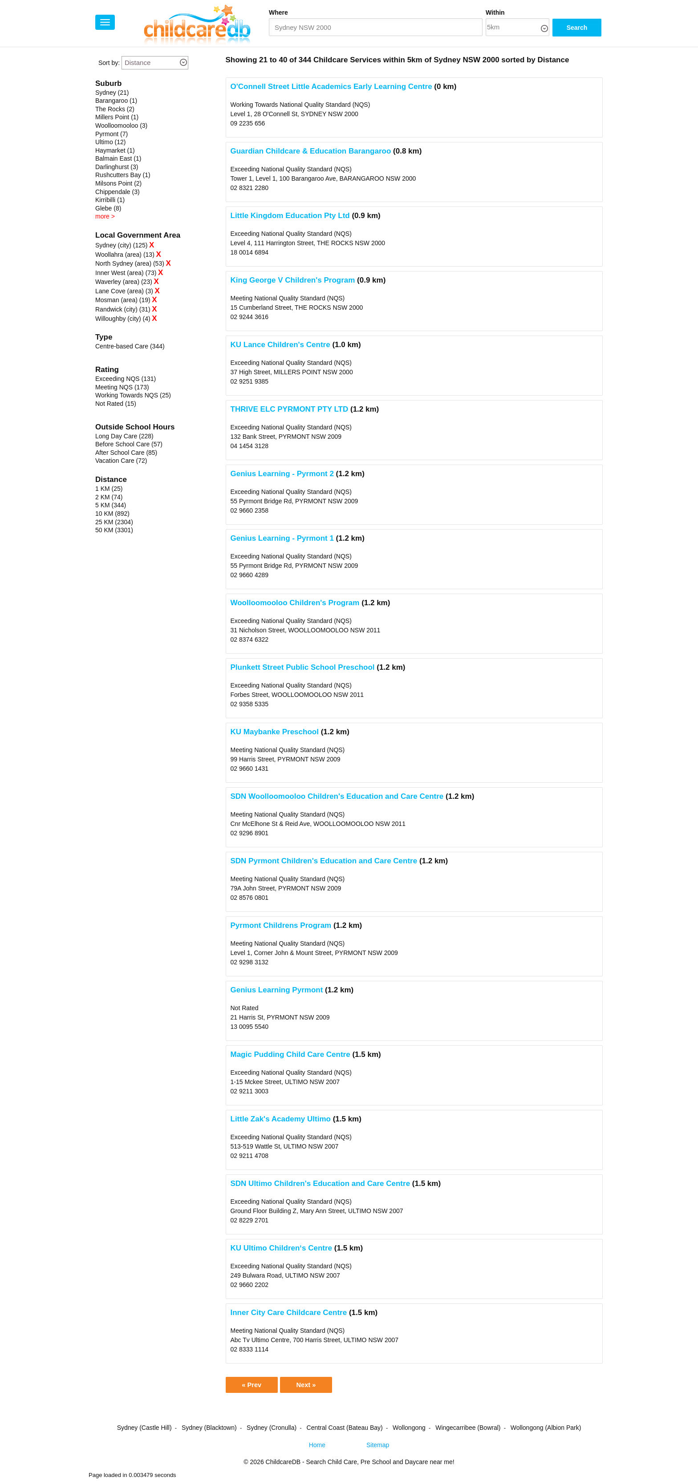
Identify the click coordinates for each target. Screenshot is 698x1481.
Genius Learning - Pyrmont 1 (282, 538)
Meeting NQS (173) (122, 387)
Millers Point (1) (116, 117)
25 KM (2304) (114, 522)
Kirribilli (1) (110, 199)
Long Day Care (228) (124, 436)
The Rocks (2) (114, 109)
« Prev (254, 1385)
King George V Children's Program (293, 280)
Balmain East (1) (118, 158)
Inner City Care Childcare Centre (289, 1312)
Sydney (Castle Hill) (144, 1429)
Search (577, 27)
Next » (314, 1385)
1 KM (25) (108, 488)
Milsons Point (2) (118, 183)
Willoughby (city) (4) (122, 318)
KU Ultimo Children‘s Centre (282, 1248)
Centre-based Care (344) (130, 346)
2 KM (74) (108, 497)
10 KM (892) (112, 513)
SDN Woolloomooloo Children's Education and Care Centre (337, 796)
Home (317, 1446)
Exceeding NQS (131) (125, 378)
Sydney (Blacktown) (209, 1429)
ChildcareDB (283, 1463)
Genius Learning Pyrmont (277, 990)
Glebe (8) (108, 208)
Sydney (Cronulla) (271, 1429)
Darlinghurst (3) (116, 166)
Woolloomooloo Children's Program (295, 603)
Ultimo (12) (110, 142)
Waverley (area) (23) (123, 281)
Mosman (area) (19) (122, 299)
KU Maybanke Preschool (275, 732)
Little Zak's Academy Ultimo (281, 1119)
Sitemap (377, 1446)
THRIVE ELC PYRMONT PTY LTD (290, 409)
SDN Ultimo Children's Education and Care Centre (320, 1183)
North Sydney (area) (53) (129, 263)
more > (105, 216)
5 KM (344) (110, 505)
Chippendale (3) (117, 191)
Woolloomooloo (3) (121, 125)
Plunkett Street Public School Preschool (303, 667)
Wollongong (409, 1429)
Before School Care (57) (128, 444)
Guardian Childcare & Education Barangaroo (311, 151)
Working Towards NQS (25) (133, 395)
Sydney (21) (112, 92)
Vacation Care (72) (121, 460)
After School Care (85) (126, 452)
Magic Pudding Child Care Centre (290, 1054)
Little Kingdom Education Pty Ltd (290, 215)
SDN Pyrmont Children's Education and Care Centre (324, 861)
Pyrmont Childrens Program (281, 925)
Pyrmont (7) (111, 134)
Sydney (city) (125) (121, 245)
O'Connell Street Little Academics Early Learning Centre (331, 86)
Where (278, 12)
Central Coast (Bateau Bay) (345, 1429)
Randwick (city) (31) (122, 309)
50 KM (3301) (114, 530)
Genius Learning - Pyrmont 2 (282, 473)
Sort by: (109, 62)
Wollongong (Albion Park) (546, 1429)
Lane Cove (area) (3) (124, 291)
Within (495, 12)
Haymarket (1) (115, 150)
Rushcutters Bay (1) (122, 174)
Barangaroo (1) (116, 100)
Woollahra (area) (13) (124, 254)
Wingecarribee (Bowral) (467, 1429)
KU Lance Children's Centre (280, 344)
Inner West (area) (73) (125, 272)
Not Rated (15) (115, 403)
